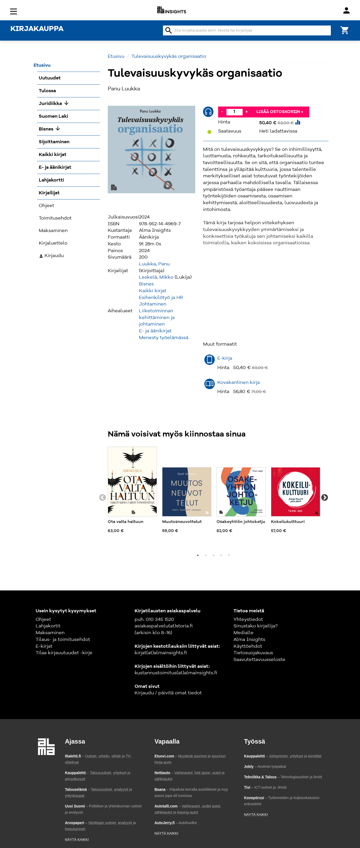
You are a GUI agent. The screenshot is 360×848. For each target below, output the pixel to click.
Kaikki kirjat (152, 291)
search (168, 30)
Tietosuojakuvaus (253, 653)
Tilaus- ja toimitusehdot (63, 639)
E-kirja (224, 358)
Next (325, 498)
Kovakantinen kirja (238, 382)
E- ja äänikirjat (155, 331)
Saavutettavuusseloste (259, 659)
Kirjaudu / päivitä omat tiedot (168, 693)
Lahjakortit (48, 626)
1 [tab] (197, 555)
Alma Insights (249, 639)
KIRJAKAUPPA (37, 29)
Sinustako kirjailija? (255, 626)
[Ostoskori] (345, 30)
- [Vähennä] (222, 111)
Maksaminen (50, 633)
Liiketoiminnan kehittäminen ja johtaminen (157, 318)
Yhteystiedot (248, 619)
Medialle (243, 633)
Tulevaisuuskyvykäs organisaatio (168, 56)
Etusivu (116, 56)
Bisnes (146, 284)
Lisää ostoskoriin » (279, 112)
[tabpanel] (132, 492)
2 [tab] (205, 555)
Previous (102, 498)
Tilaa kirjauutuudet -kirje (64, 653)
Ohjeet (43, 619)
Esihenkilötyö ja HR (161, 297)
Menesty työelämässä (163, 337)
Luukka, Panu (154, 264)
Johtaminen (152, 304)
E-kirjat (44, 646)
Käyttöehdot (247, 646)
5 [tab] (229, 555)
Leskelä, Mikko (156, 277)
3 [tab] (213, 555)
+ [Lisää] (246, 111)
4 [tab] (221, 555)
